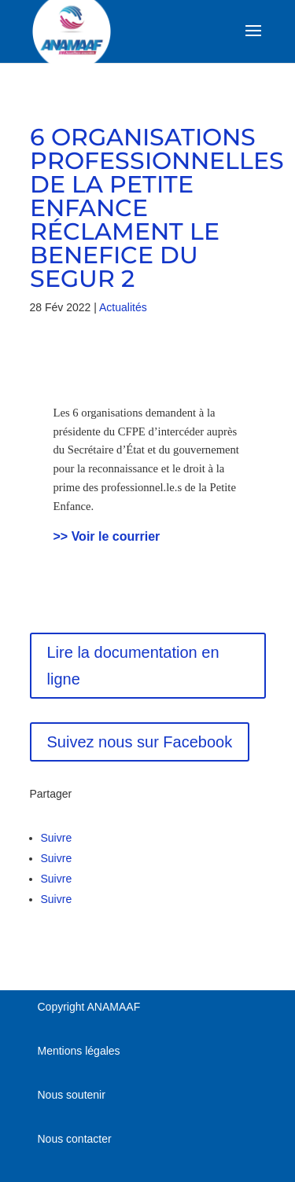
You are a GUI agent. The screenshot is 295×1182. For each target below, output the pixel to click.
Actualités (123, 307)
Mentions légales (79, 1050)
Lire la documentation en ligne (133, 666)
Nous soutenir (71, 1094)
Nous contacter (75, 1138)
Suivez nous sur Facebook (140, 742)
